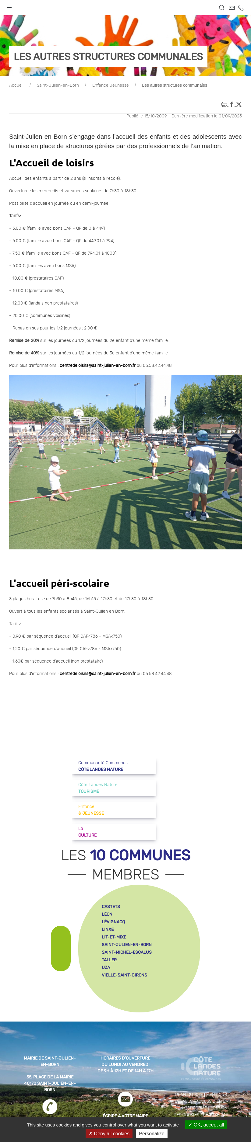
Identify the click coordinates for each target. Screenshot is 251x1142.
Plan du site (189, 1095)
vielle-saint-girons (124, 975)
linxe (108, 929)
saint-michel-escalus (127, 952)
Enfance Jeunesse (110, 85)
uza (106, 967)
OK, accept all (206, 1124)
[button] (9, 6)
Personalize (151, 1133)
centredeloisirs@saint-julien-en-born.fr (98, 366)
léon (107, 914)
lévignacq (113, 921)
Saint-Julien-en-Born (58, 85)
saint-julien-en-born (127, 944)
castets (111, 906)
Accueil (16, 85)
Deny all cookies (109, 1133)
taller (109, 960)
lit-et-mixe (114, 937)
